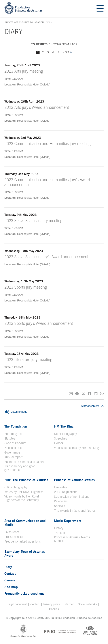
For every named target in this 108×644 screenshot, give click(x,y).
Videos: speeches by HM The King (76, 448)
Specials (59, 506)
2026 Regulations (65, 492)
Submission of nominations (71, 496)
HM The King (64, 426)
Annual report (13, 457)
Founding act (13, 434)
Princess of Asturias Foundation (24, 22)
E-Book (59, 443)
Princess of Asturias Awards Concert (72, 539)
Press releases (13, 537)
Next (66, 52)
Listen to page (15, 412)
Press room (11, 532)
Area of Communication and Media (24, 523)
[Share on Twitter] (83, 394)
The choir (60, 533)
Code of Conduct (15, 443)
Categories (61, 501)
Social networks (87, 604)
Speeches (60, 438)
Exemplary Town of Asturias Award (24, 553)
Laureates (60, 487)
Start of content (92, 406)
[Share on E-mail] (71, 394)
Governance (12, 452)
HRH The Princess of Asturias (26, 480)
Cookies (54, 609)
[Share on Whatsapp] (102, 394)
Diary (8, 567)
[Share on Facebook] (89, 394)
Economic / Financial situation (24, 462)
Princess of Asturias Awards (74, 480)
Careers (9, 580)
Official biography (65, 434)
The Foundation (15, 426)
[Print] (77, 394)
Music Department (67, 521)
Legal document (17, 604)
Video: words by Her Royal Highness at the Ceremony (21, 498)
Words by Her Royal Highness (23, 492)
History (58, 528)
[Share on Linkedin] (95, 394)
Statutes (9, 438)
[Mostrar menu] (100, 8)
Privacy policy (51, 604)
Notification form (15, 448)
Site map (11, 587)
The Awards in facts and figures (74, 510)
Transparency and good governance (20, 468)
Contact (10, 573)
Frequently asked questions (22, 541)
